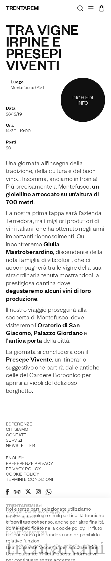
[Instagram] (38, 492)
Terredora (19, 220)
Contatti (17, 434)
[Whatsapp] (49, 492)
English (15, 457)
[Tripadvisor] (17, 492)
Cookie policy (22, 473)
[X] (28, 492)
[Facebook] (7, 492)
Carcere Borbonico (55, 374)
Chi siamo (17, 428)
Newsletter (20, 445)
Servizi (14, 439)
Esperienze (19, 423)
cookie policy (70, 545)
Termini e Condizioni (29, 479)
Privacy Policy (23, 468)
